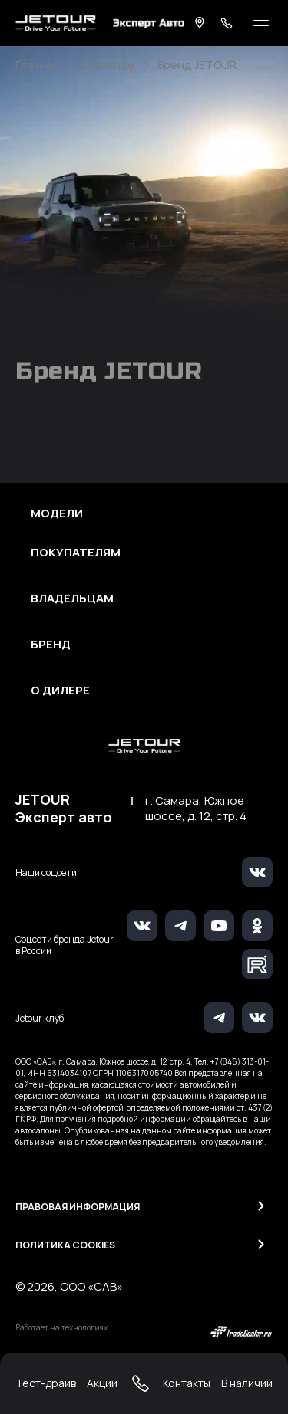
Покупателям (76, 552)
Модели (57, 513)
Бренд (51, 644)
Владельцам (72, 598)
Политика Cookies (65, 1245)
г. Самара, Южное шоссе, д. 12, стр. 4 (196, 808)
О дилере (60, 690)
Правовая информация (77, 1206)
